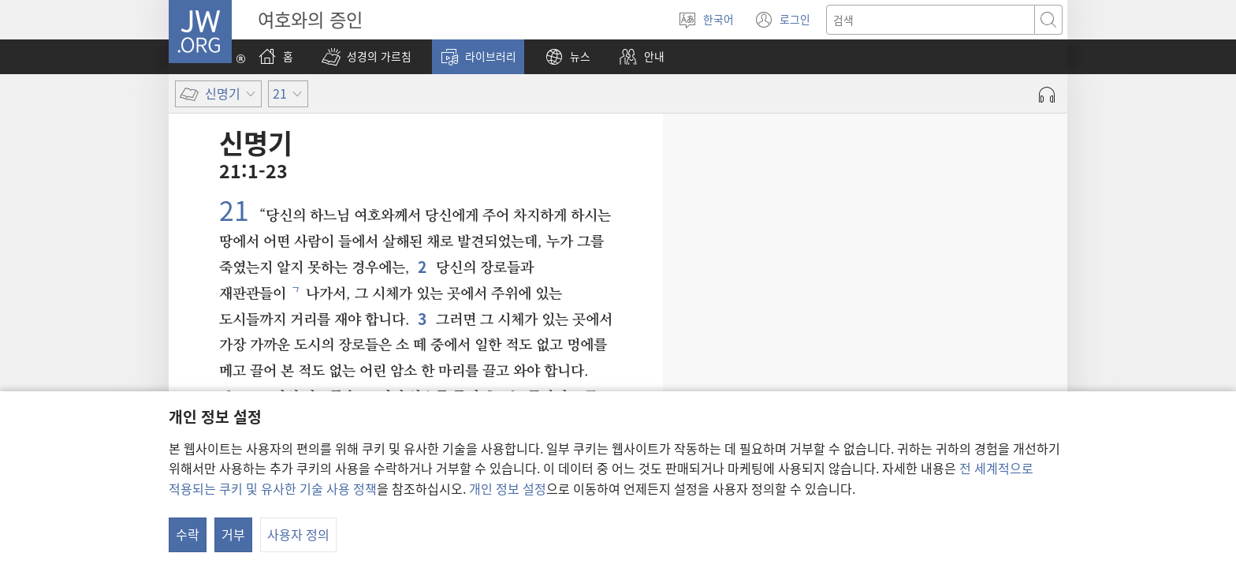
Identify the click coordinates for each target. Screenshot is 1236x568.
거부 (233, 534)
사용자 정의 (298, 534)
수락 (187, 534)
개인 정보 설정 (507, 488)
